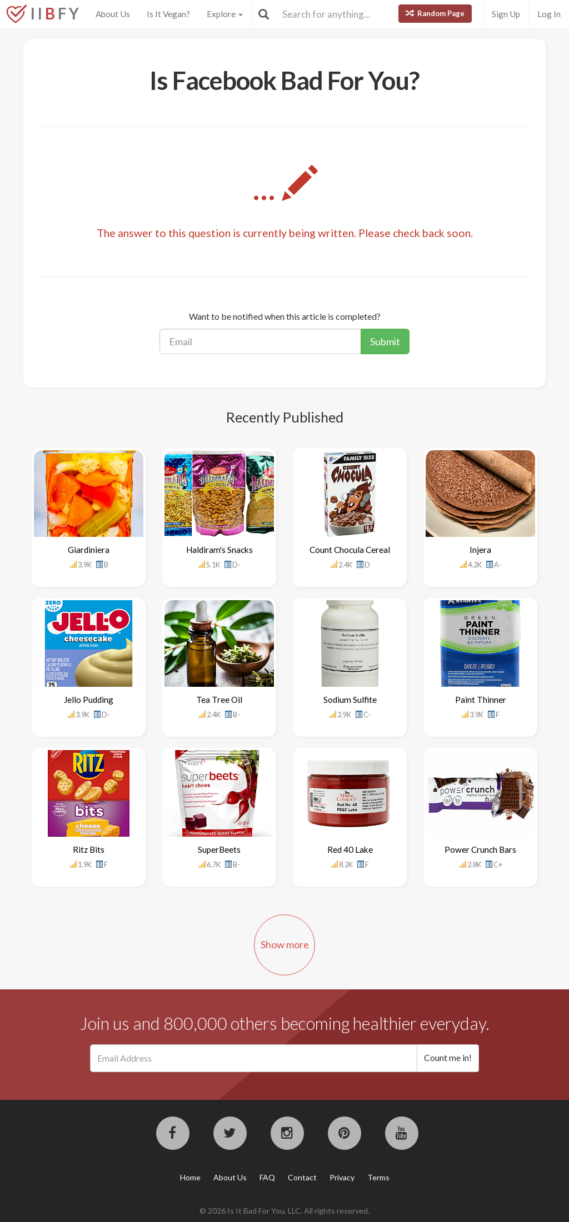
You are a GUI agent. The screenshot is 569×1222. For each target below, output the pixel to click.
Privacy (342, 1177)
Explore (225, 14)
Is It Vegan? (168, 14)
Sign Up (506, 14)
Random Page (435, 13)
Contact (302, 1177)
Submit (385, 341)
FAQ (267, 1177)
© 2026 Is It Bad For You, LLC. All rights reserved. (284, 1210)
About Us (113, 14)
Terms (378, 1177)
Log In (549, 14)
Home (190, 1177)
